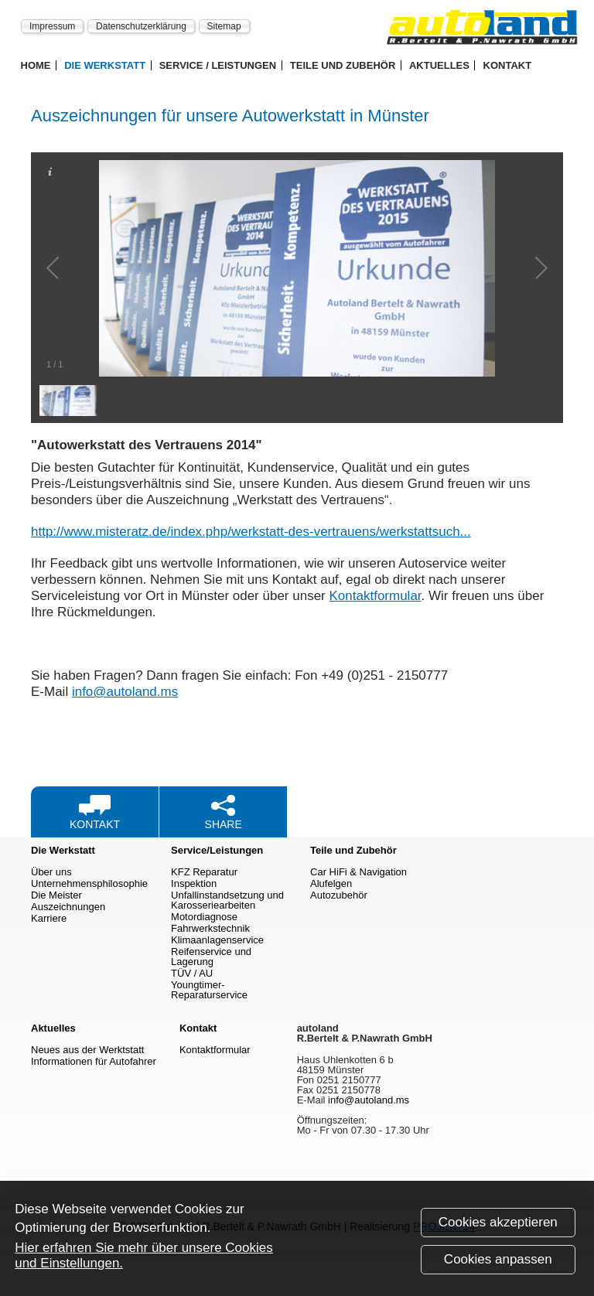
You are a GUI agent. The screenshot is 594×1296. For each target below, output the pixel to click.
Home (36, 65)
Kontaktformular (375, 595)
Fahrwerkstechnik (210, 928)
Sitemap (224, 26)
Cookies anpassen (498, 1263)
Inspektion (194, 883)
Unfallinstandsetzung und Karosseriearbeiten (227, 900)
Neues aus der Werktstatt (87, 1050)
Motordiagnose (204, 917)
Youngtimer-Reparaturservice (209, 990)
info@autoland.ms (125, 691)
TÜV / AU (192, 973)
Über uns (51, 872)
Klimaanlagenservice (217, 940)
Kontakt (507, 65)
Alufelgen (331, 883)
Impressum (52, 26)
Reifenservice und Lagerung (211, 956)
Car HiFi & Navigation (358, 872)
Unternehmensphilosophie (89, 883)
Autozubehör (338, 895)
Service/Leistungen (217, 850)
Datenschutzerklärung (141, 26)
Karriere (49, 918)
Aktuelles (439, 65)
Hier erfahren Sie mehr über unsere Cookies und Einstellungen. (144, 1259)
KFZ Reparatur (204, 872)
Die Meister (56, 895)
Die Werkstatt (104, 65)
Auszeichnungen (68, 906)
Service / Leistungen (217, 65)
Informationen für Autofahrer (93, 1061)
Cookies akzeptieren (498, 1226)
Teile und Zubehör (343, 65)
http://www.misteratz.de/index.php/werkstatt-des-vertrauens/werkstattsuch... (251, 531)
